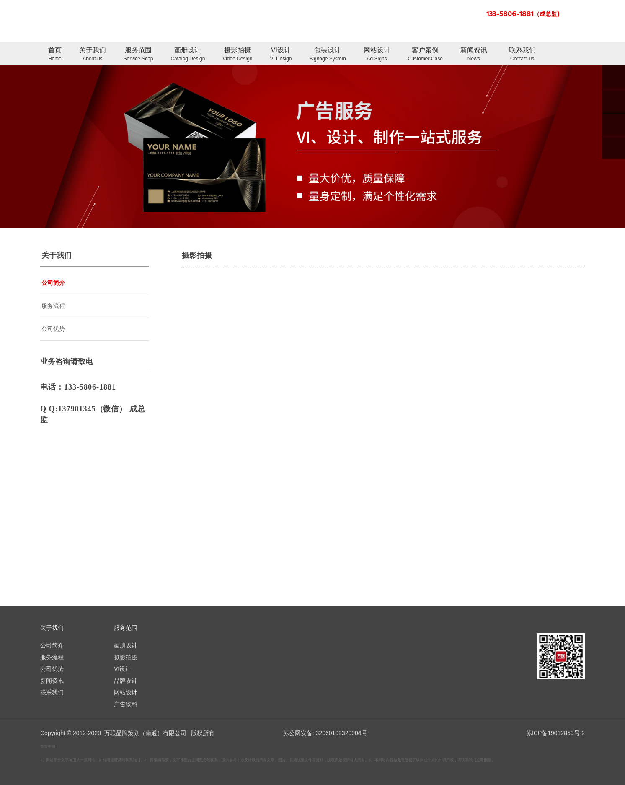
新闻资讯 (473, 55)
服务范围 (138, 55)
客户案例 (425, 55)
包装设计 (327, 55)
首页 (55, 55)
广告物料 (125, 704)
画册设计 (187, 55)
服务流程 (53, 305)
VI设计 (281, 55)
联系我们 (522, 55)
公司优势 (53, 328)
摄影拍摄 (237, 55)
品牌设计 (125, 680)
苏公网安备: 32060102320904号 (325, 733)
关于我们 (92, 55)
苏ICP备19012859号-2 (555, 733)
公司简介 (53, 282)
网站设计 (377, 55)
